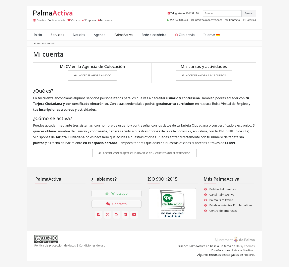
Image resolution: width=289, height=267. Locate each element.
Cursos (75, 20)
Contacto (234, 20)
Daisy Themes (245, 246)
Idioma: (211, 35)
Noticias (79, 35)
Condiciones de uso (92, 245)
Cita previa (185, 35)
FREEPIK (249, 255)
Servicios (57, 35)
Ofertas (41, 20)
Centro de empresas (223, 211)
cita (245, 131)
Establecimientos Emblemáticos (230, 205)
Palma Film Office (221, 200)
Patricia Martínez (243, 250)
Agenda (99, 35)
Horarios (250, 20)
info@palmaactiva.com (208, 20)
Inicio (38, 35)
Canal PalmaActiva (221, 194)
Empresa (90, 20)
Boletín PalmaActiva (222, 189)
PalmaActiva (123, 35)
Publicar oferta (56, 20)
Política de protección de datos (55, 245)
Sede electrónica (153, 35)
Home (37, 43)
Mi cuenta (106, 20)
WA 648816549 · (179, 20)
